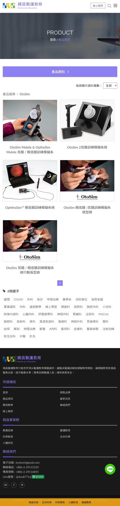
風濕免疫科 (46, 321)
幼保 (7, 329)
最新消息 (65, 399)
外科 (30, 299)
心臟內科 (28, 314)
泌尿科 (90, 314)
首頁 (53, 39)
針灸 (32, 336)
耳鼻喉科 (93, 321)
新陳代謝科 (11, 314)
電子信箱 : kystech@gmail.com (21, 462)
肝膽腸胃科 (45, 314)
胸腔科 (8, 321)
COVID (18, 299)
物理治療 (29, 329)
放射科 (21, 321)
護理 (7, 299)
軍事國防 (10, 306)
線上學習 (51, 306)
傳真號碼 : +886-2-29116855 (21, 472)
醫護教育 (65, 430)
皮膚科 (78, 329)
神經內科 (63, 314)
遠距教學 (35, 306)
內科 (23, 306)
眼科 (105, 321)
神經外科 (77, 321)
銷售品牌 (65, 392)
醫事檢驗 (92, 329)
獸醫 (42, 329)
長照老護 (97, 299)
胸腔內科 (93, 306)
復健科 (62, 321)
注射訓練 (108, 329)
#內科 (53, 329)
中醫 (23, 336)
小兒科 (107, 306)
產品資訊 (8, 399)
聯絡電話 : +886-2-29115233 (21, 467)
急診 (40, 299)
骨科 (32, 321)
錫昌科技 (33, 502)
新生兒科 (10, 336)
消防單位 (81, 299)
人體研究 (8, 443)
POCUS (103, 314)
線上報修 (98, 5)
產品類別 (58, 72)
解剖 (17, 329)
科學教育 (8, 437)
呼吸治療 (53, 299)
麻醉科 (78, 306)
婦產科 (65, 306)
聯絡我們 (65, 405)
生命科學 (65, 437)
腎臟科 (77, 314)
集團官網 (8, 430)
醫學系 (67, 299)
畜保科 (65, 329)
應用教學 (8, 405)
